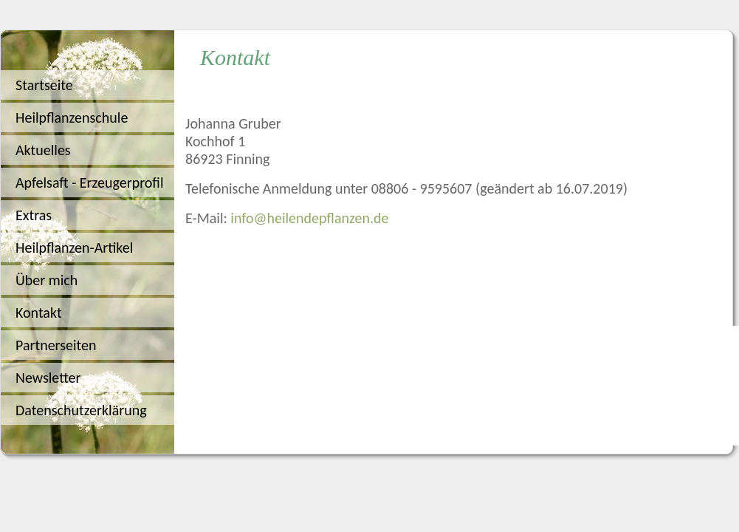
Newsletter (48, 377)
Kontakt (39, 312)
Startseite (44, 85)
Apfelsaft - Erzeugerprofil (90, 182)
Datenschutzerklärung (81, 410)
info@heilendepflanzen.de (309, 218)
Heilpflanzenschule (72, 117)
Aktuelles (43, 150)
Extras (34, 215)
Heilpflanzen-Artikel (74, 247)
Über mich (47, 280)
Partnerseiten (56, 345)
